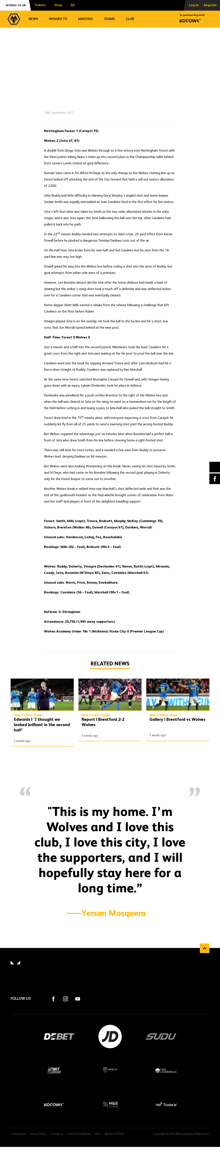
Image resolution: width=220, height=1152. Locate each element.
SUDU (161, 1036)
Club (130, 19)
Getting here (18, 1134)
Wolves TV (58, 19)
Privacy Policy (38, 1134)
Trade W (166, 1104)
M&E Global (110, 1104)
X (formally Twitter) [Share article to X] (214, 467)
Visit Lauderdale (166, 1070)
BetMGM (54, 1070)
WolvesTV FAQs (114, 1134)
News (33, 19)
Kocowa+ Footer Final (54, 1104)
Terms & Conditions (79, 1134)
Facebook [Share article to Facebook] (214, 478)
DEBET (59, 1036)
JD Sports (110, 1036)
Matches (85, 19)
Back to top (204, 948)
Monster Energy (110, 1070)
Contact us (56, 1134)
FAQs (98, 1134)
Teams (109, 19)
